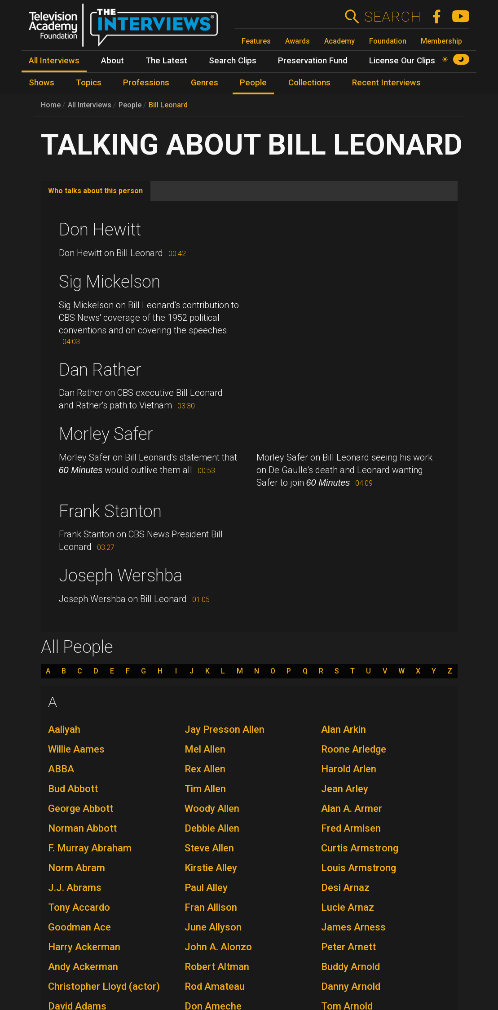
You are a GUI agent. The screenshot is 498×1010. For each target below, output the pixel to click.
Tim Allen (205, 788)
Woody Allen (212, 808)
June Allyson (213, 927)
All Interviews (89, 105)
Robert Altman (217, 966)
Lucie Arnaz (347, 907)
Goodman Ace (79, 927)
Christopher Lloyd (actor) (104, 986)
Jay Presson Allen (224, 729)
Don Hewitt (100, 229)
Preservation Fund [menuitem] (313, 61)
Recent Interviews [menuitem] (386, 83)
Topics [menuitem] (88, 83)
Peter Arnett (348, 946)
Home (51, 105)
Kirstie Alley (211, 867)
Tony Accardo (79, 907)
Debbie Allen (212, 828)
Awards (297, 41)
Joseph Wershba (120, 575)
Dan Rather (100, 370)
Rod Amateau (215, 986)
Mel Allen (205, 749)
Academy (339, 41)
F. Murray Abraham (90, 848)
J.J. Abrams (74, 887)
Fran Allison (211, 907)
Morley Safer (106, 434)
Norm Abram (76, 867)
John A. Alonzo (218, 946)
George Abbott (80, 808)
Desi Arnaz (345, 887)
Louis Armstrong (358, 867)
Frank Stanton (110, 511)
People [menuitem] (253, 83)
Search (392, 16)
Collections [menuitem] (309, 83)
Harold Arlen (348, 769)
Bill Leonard (168, 105)
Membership (441, 41)
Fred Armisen (351, 828)
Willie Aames (76, 749)
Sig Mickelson (109, 282)
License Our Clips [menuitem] (402, 61)
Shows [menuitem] (41, 83)
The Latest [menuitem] (166, 61)
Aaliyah (64, 729)
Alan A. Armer (351, 808)
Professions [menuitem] (146, 83)
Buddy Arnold (350, 966)
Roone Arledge (353, 749)
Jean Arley (344, 788)
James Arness (353, 927)
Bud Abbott (73, 788)
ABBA (61, 769)
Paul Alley (206, 887)
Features (256, 41)
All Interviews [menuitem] (54, 61)
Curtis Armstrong (359, 848)
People (130, 105)
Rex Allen (205, 769)
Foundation (387, 41)
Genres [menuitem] (204, 83)
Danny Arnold (350, 986)
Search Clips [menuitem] (232, 61)
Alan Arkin (343, 729)
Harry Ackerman (84, 946)
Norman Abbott (82, 828)
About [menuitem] (112, 61)
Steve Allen (209, 848)
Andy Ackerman (83, 966)
